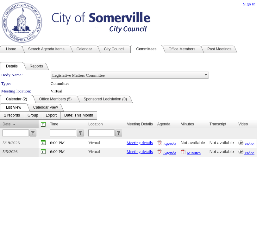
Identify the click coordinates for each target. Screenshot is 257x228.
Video (249, 144)
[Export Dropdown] (51, 115)
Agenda (169, 144)
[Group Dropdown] (33, 115)
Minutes (194, 152)
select (206, 75)
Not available (193, 142)
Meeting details (140, 142)
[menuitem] (12, 115)
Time (54, 124)
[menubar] (48, 115)
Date (6, 124)
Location (95, 124)
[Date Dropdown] (78, 115)
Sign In (249, 4)
